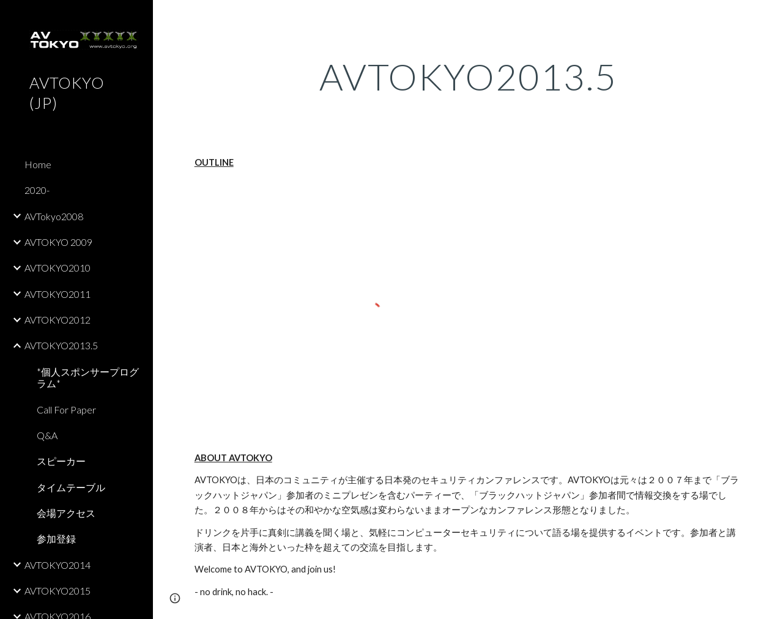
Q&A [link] (47, 435)
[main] (468, 76)
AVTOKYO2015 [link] (57, 590)
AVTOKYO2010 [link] (57, 267)
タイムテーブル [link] (71, 487)
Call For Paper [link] (66, 409)
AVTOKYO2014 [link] (57, 565)
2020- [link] (37, 190)
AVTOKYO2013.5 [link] (61, 345)
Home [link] (37, 164)
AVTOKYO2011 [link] (57, 294)
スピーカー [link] (61, 461)
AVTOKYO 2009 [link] (58, 242)
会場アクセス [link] (66, 513)
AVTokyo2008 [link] (53, 216)
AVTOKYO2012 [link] (57, 319)
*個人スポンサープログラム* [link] (88, 377)
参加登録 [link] (56, 538)
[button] (768, 17)
